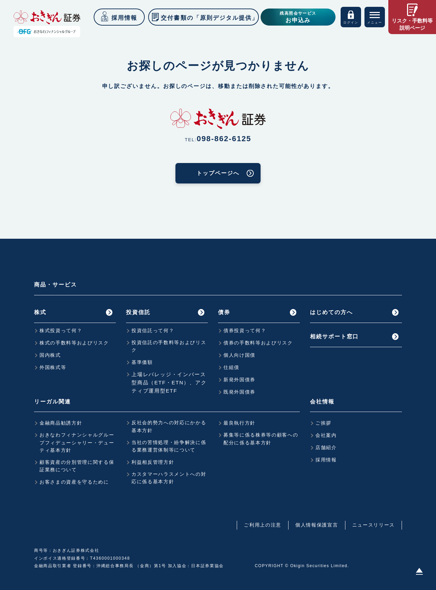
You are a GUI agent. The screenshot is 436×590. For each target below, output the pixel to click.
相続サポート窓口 (334, 336)
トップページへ (218, 173)
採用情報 (326, 459)
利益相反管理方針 (152, 462)
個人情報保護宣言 (316, 525)
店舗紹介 (326, 447)
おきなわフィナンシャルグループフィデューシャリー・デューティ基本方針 (77, 442)
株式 (40, 312)
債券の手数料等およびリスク (258, 342)
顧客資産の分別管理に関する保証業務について (77, 465)
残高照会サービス (298, 18)
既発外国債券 (239, 392)
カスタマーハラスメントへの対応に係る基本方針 (168, 477)
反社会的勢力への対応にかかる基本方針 (168, 426)
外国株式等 (53, 367)
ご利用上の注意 (262, 525)
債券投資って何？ (244, 330)
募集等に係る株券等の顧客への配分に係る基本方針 (260, 438)
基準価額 (142, 362)
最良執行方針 (239, 423)
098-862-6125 (224, 138)
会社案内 (326, 435)
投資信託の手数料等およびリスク (168, 346)
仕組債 (231, 367)
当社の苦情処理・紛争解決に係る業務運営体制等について (168, 446)
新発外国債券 (239, 379)
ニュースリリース (373, 525)
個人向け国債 (239, 355)
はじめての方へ (331, 312)
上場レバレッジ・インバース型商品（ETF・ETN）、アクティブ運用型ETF (168, 382)
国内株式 (50, 355)
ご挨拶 (323, 423)
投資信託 (138, 312)
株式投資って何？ (61, 330)
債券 (224, 312)
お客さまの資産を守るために (74, 482)
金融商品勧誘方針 (61, 423)
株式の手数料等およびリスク (74, 342)
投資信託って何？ (152, 330)
